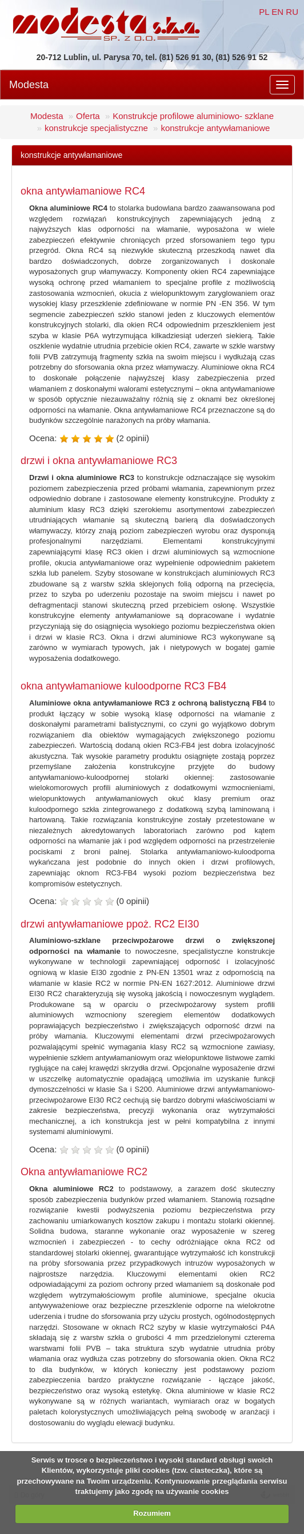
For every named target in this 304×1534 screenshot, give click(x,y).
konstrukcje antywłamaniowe (215, 128)
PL (264, 12)
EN (277, 12)
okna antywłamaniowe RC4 (83, 191)
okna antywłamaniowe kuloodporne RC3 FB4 (123, 686)
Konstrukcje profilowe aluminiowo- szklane (193, 116)
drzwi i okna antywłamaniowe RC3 (99, 460)
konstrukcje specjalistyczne (96, 128)
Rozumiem (152, 1513)
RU (292, 12)
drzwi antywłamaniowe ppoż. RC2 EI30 (110, 924)
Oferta (88, 116)
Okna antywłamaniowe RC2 (84, 1172)
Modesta (29, 84)
